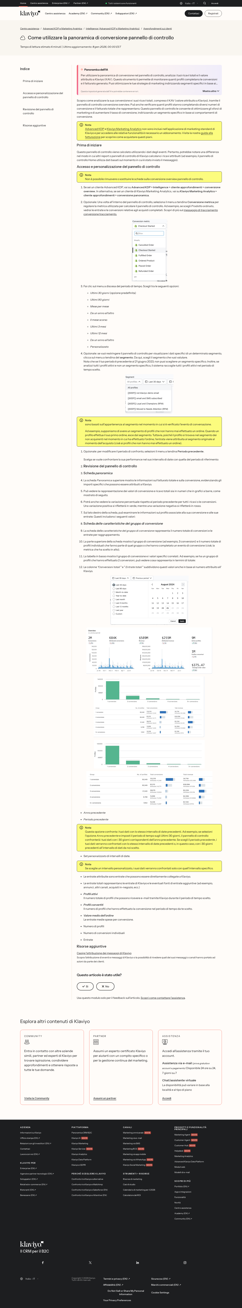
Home (23, 3)
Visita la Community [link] (36, 1098)
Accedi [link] (166, 1098)
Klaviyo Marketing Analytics (124, 129)
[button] (149, 250)
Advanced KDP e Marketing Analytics (62, 28)
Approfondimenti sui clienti (157, 28)
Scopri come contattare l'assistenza (163, 997)
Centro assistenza (39, 3)
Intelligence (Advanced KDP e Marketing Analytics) (113, 28)
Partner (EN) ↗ (81, 3)
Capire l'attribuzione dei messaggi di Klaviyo (104, 953)
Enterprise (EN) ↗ (61, 3)
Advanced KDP (94, 129)
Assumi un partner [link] (104, 1098)
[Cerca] (204, 3)
